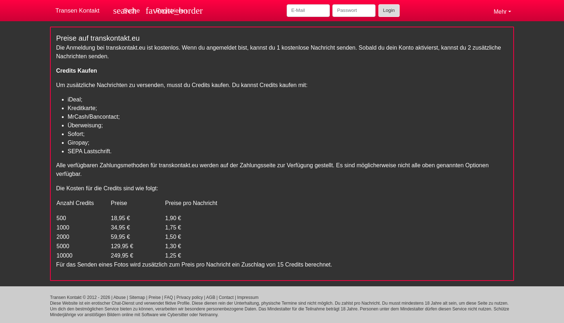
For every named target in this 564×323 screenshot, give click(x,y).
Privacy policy (190, 297)
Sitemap (137, 297)
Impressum (247, 297)
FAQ (168, 297)
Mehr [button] (500, 12)
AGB (210, 297)
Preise (155, 297)
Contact (226, 297)
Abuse (119, 297)
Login (389, 10)
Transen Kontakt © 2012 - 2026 (80, 297)
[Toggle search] (126, 10)
